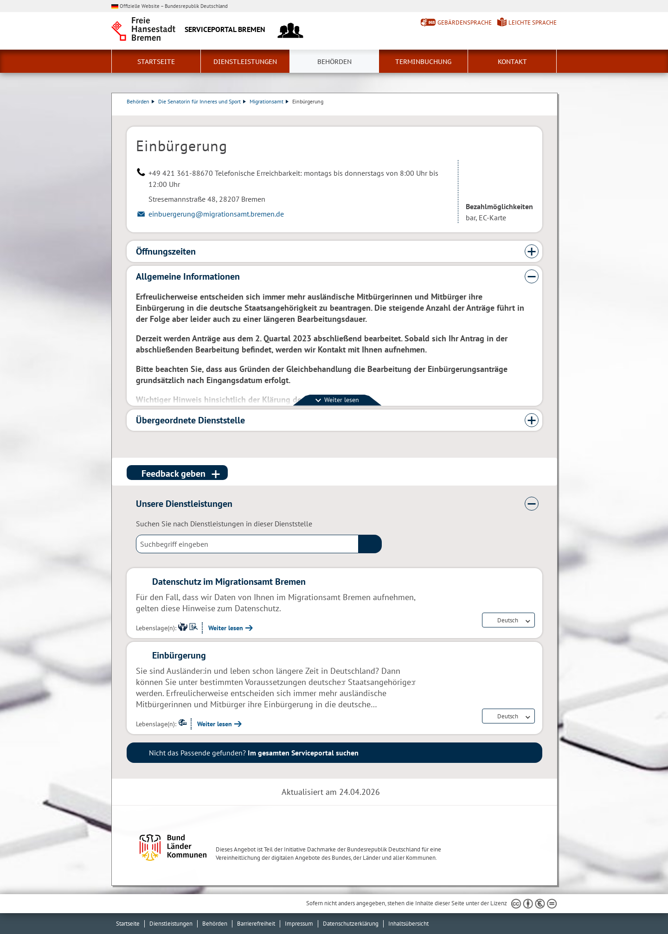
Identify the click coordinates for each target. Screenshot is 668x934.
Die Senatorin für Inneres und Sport (202, 101)
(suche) (370, 544)
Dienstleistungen (245, 62)
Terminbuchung (423, 62)
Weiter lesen (225, 628)
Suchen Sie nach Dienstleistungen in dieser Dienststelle (224, 523)
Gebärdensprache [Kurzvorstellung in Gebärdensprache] (464, 22)
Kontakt (512, 62)
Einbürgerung (179, 655)
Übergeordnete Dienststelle (190, 420)
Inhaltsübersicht (408, 924)
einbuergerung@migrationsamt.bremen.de (216, 213)
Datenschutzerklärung (351, 924)
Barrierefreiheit (256, 924)
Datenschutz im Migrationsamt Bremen (229, 582)
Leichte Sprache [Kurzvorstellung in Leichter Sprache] (532, 22)
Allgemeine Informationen (188, 276)
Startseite (156, 62)
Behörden (334, 62)
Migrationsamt (269, 101)
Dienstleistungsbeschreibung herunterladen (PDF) (540, 111)
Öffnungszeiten (166, 251)
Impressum (299, 924)
